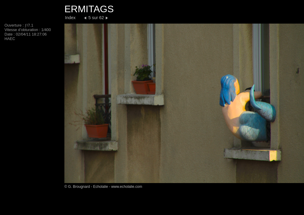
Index (70, 17)
